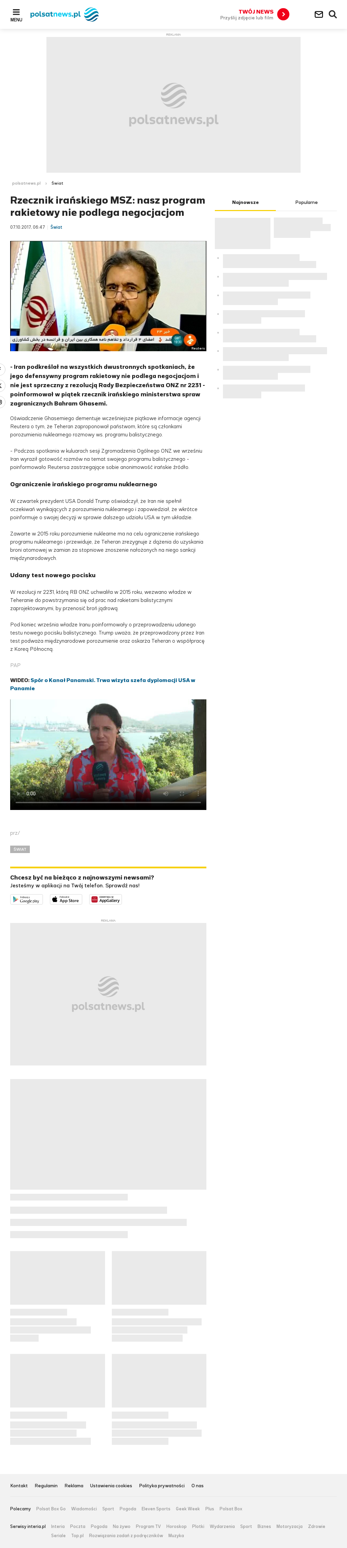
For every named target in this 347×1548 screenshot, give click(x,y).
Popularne (306, 202)
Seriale (58, 1535)
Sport (108, 1509)
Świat (57, 183)
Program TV (148, 1526)
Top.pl (77, 1535)
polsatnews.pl (26, 183)
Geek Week (188, 1509)
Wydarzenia (222, 1526)
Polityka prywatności (162, 1486)
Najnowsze (245, 202)
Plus (209, 1509)
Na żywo (121, 1526)
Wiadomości (84, 1509)
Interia (58, 1526)
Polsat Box (231, 1509)
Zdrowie (316, 1526)
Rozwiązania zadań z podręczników (126, 1535)
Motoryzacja (290, 1526)
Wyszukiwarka (333, 14)
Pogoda (128, 1509)
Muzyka (176, 1535)
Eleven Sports (156, 1509)
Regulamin (46, 1486)
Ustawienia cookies (111, 1486)
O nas (197, 1486)
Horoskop (176, 1526)
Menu (16, 19)
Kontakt (19, 1486)
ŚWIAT (20, 849)
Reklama (73, 1486)
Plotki (198, 1526)
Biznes (264, 1526)
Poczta (77, 1526)
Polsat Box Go (51, 1509)
